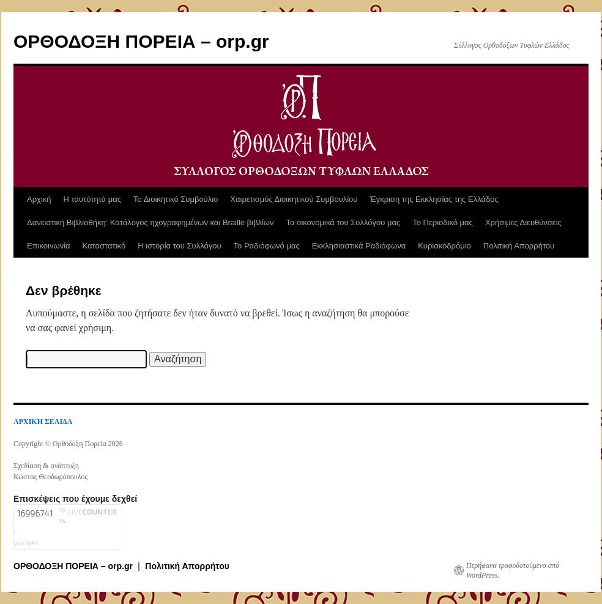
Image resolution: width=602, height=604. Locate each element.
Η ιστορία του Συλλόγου (179, 245)
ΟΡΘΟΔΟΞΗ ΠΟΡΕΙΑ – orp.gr (141, 41)
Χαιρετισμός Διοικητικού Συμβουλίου (293, 199)
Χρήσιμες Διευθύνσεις (523, 222)
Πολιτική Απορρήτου (518, 245)
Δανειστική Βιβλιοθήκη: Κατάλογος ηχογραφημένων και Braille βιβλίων (150, 222)
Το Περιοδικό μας (442, 222)
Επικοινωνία (48, 245)
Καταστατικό (104, 245)
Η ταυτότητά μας (92, 199)
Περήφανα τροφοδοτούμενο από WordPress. (512, 570)
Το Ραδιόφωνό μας (267, 245)
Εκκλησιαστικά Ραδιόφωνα (359, 245)
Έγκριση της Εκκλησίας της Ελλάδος (434, 199)
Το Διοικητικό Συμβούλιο (175, 199)
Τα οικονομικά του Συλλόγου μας (343, 222)
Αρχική (39, 199)
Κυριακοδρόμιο (444, 245)
